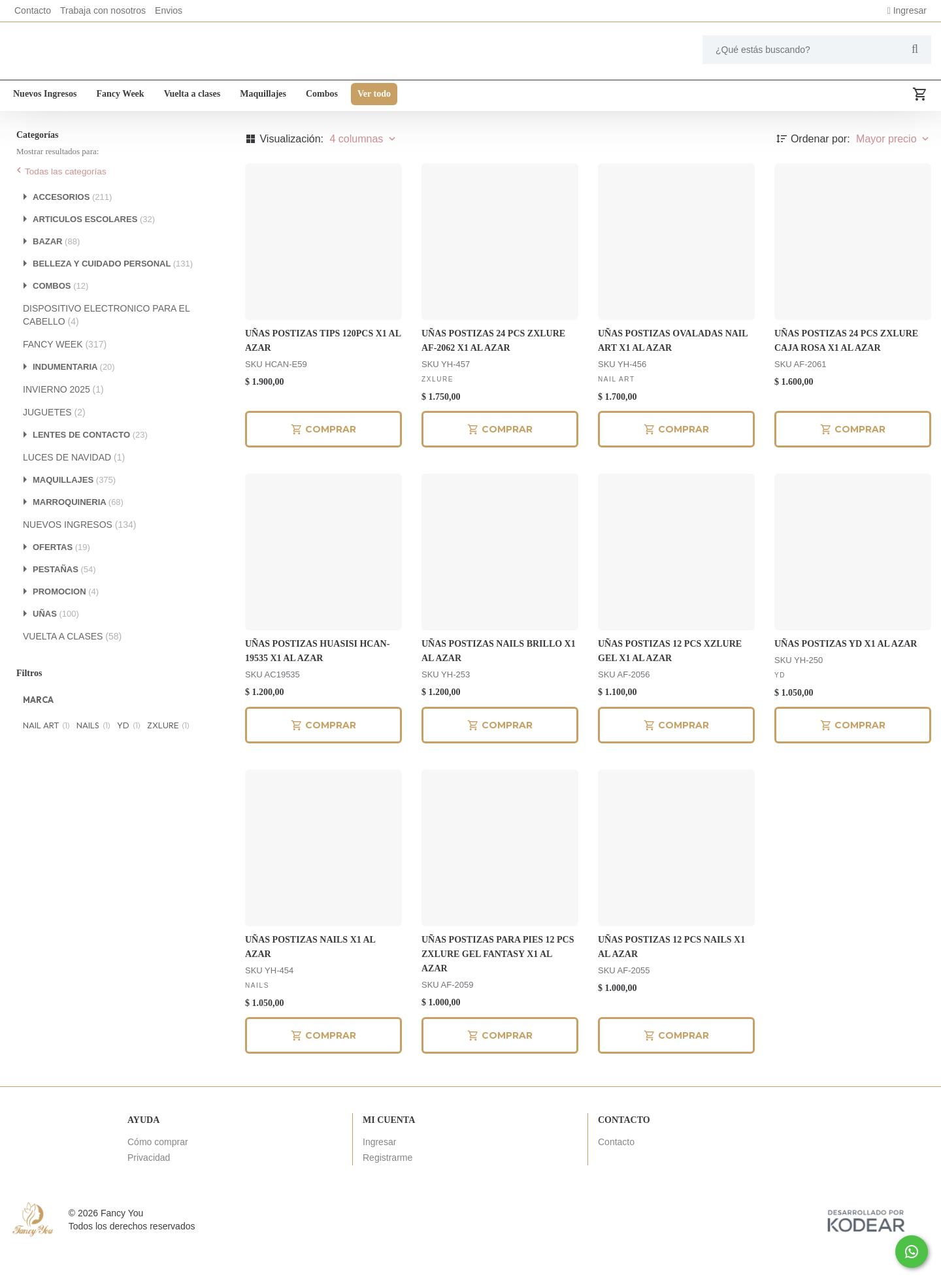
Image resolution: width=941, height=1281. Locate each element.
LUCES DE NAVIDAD (74, 491)
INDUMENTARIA (74, 401)
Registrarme (387, 1191)
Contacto (32, 10)
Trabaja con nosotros (103, 10)
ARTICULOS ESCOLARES (94, 253)
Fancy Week (120, 96)
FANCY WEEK (65, 378)
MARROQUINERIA (78, 536)
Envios (168, 10)
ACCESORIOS (72, 231)
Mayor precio (893, 172)
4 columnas (363, 172)
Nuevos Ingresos (44, 96)
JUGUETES (54, 446)
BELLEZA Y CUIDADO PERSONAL (113, 297)
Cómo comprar (157, 1176)
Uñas (73, 128)
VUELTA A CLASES (72, 670)
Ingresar (907, 10)
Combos (322, 96)
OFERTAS (61, 581)
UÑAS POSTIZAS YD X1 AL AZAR (845, 678)
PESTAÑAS (64, 603)
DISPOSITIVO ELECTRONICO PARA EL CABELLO (106, 349)
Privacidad (148, 1191)
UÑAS (56, 648)
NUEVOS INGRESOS (80, 558)
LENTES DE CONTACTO (90, 469)
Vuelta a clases (192, 96)
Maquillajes (263, 96)
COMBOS (60, 320)
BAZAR (56, 275)
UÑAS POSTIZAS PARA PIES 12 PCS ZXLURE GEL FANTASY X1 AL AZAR (497, 988)
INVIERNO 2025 (63, 423)
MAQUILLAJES (74, 514)
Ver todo (374, 96)
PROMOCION (66, 625)
